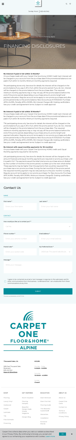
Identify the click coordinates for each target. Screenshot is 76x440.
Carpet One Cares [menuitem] (63, 402)
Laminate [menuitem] (7, 412)
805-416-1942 (44, 11)
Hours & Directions (10, 372)
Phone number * (9, 233)
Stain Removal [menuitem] (45, 398)
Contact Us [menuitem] (63, 407)
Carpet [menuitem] (6, 409)
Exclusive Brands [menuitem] (43, 423)
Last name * (43, 201)
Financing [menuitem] (7, 423)
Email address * (44, 233)
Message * (7, 260)
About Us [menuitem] (62, 398)
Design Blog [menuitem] (26, 417)
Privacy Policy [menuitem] (64, 416)
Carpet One (8, 37)
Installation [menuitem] (44, 418)
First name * (8, 201)
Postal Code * (8, 246)
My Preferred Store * (46, 246)
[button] (66, 4)
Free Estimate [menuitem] (9, 419)
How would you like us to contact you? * (17, 221)
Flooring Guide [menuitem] (45, 405)
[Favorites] (70, 4)
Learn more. (50, 436)
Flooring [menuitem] (7, 398)
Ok (62, 434)
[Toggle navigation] (3, 4)
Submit (38, 291)
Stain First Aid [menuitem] (45, 401)
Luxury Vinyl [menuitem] (8, 401)
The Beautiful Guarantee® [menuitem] (45, 410)
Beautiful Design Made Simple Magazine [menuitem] (26, 410)
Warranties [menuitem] (44, 414)
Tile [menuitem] (5, 416)
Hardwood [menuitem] (7, 405)
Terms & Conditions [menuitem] (63, 412)
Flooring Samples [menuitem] (25, 402)
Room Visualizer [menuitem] (28, 398)
